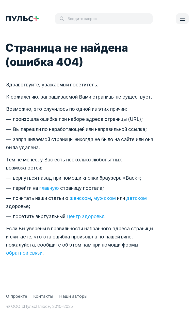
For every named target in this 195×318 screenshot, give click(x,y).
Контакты (43, 296)
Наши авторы (73, 296)
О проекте (16, 296)
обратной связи (24, 253)
